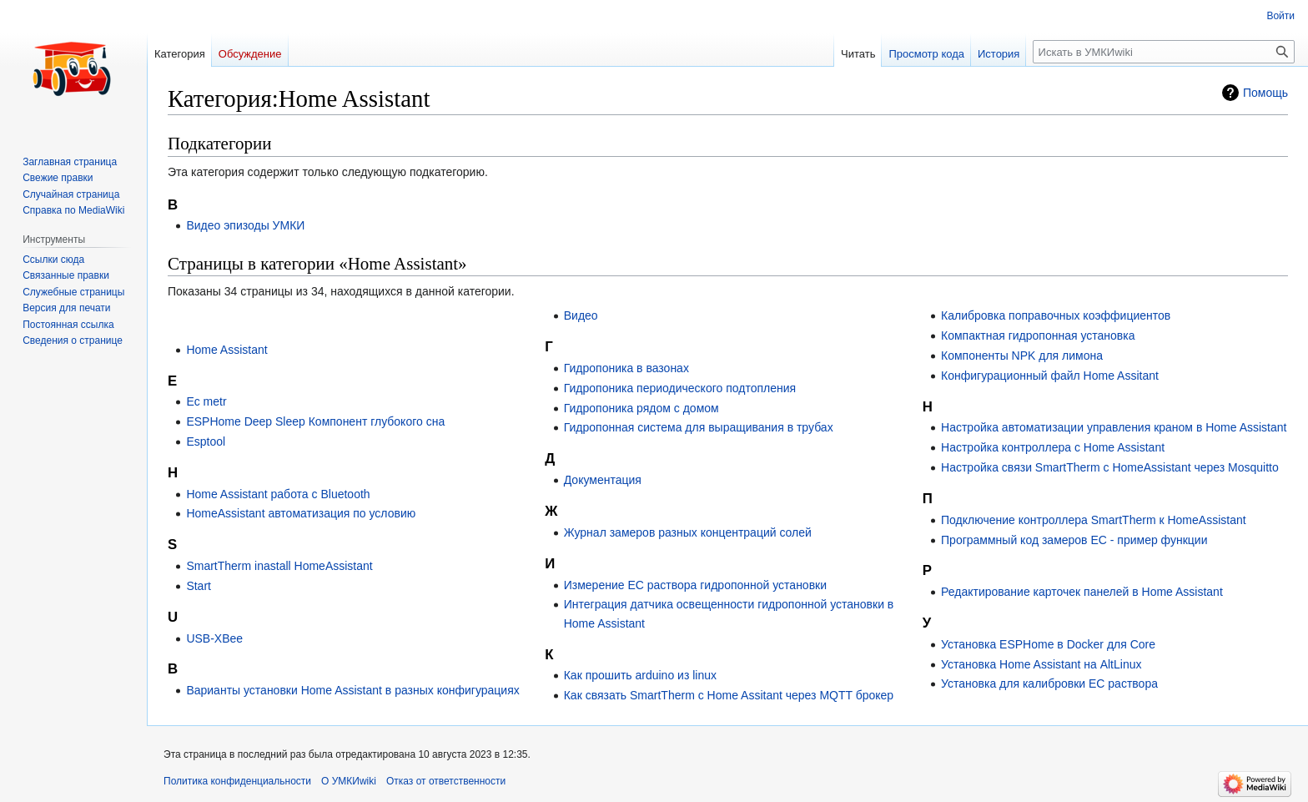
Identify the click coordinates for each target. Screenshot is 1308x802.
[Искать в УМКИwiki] (1164, 51)
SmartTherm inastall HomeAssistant (279, 565)
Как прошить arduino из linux (640, 675)
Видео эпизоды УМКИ (245, 225)
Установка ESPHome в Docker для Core (1048, 644)
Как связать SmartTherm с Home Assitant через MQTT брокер (728, 695)
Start (198, 586)
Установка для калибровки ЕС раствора (1049, 683)
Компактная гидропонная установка (1037, 335)
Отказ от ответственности (446, 781)
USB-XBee (214, 638)
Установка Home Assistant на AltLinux (1041, 664)
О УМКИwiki (348, 781)
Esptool (205, 441)
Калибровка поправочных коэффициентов (1055, 315)
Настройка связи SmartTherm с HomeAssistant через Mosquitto (1110, 467)
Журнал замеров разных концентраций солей (688, 532)
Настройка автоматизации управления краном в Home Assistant (1113, 427)
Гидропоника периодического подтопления (680, 388)
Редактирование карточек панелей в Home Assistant (1082, 591)
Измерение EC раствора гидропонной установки (695, 585)
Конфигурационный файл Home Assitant (1050, 375)
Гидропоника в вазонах (626, 368)
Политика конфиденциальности (237, 781)
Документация (602, 480)
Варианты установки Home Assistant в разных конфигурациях (352, 690)
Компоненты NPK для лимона (1022, 355)
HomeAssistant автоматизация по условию (300, 513)
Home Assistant (226, 349)
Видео (581, 315)
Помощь (1265, 92)
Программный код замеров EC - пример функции (1074, 540)
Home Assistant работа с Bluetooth (278, 494)
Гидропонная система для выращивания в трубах (698, 427)
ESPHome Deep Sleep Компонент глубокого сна (315, 421)
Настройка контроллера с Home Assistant (1053, 447)
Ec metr (206, 401)
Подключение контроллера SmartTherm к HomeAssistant (1093, 520)
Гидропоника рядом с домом (641, 408)
